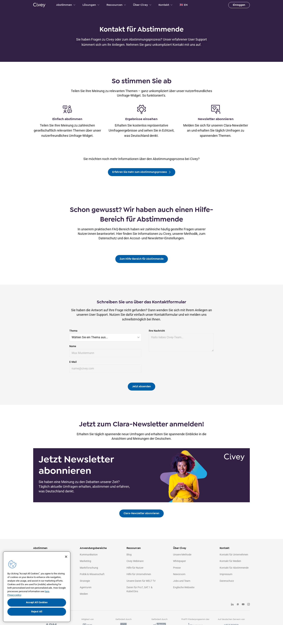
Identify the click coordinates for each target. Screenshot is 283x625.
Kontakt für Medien (230, 561)
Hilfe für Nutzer (135, 567)
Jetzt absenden (141, 386)
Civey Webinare (135, 561)
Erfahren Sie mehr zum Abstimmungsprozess (141, 172)
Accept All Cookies (37, 602)
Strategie (85, 580)
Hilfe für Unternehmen (139, 574)
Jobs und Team (181, 580)
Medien (84, 593)
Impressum (226, 574)
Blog (129, 554)
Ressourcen (116, 5)
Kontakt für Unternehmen (234, 554)
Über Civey (142, 5)
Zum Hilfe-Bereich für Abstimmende (142, 258)
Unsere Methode (182, 554)
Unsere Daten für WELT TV (141, 580)
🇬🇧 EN (184, 4)
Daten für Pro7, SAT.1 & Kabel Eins (140, 589)
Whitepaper (179, 561)
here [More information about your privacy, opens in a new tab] (47, 591)
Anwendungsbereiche (93, 548)
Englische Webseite (183, 587)
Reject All (36, 611)
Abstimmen (65, 5)
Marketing (85, 561)
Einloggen (239, 4)
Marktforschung (89, 567)
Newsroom (179, 574)
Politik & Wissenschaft (92, 574)
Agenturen (86, 587)
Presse (177, 567)
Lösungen (90, 5)
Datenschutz (227, 580)
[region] (37, 586)
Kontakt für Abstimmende (234, 567)
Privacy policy (14, 595)
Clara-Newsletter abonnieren (141, 513)
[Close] (66, 557)
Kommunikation (89, 554)
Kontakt (165, 5)
